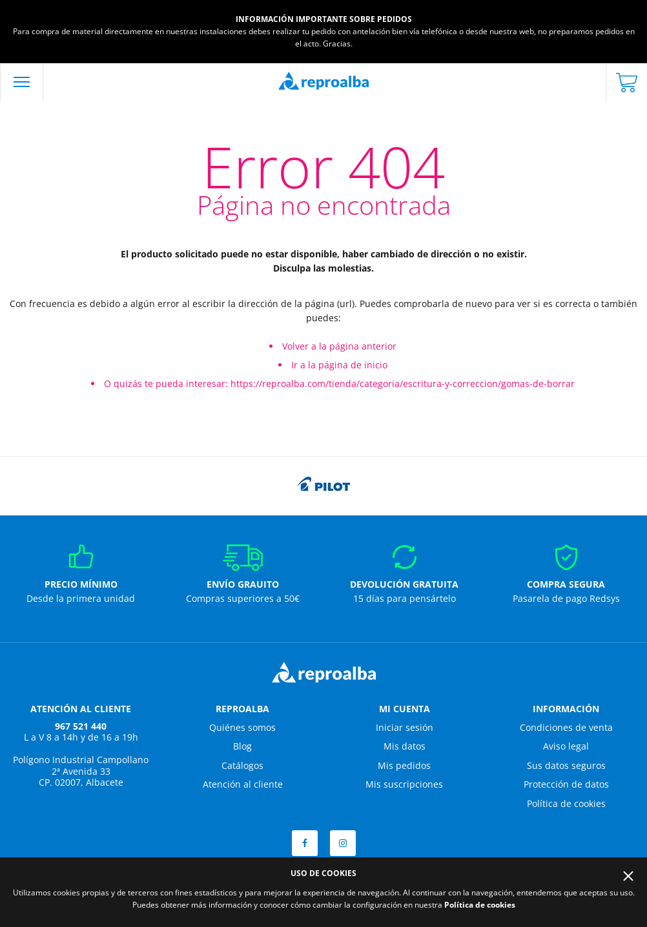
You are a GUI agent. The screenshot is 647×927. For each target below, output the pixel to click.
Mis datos (405, 746)
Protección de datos (566, 784)
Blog (242, 746)
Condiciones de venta (566, 727)
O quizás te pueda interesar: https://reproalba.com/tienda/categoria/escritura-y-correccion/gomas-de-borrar (339, 383)
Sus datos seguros (566, 765)
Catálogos (242, 765)
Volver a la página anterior (339, 346)
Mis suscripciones (404, 784)
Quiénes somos (242, 727)
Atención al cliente (243, 784)
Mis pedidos (404, 765)
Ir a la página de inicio (339, 365)
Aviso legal (566, 746)
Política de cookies (566, 803)
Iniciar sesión (404, 727)
